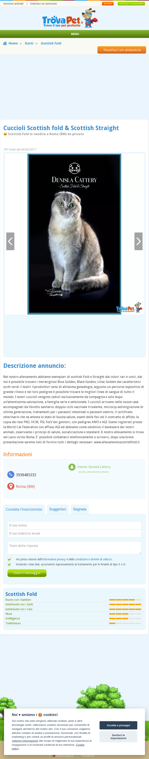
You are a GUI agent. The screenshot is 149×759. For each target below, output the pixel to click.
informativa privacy (54, 559)
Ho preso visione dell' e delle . (64, 559)
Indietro (10, 241)
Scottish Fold (21, 594)
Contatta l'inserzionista (24, 509)
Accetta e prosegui (118, 725)
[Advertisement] (74, 87)
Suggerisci (57, 509)
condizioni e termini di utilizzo (93, 559)
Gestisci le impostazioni (118, 737)
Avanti (138, 241)
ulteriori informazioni (25, 740)
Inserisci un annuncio (43, 3)
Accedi (107, 3)
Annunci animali (13, 3)
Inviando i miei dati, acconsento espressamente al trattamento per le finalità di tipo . (71, 564)
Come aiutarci (62, 756)
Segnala (79, 509)
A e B (122, 564)
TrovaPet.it (88, 755)
